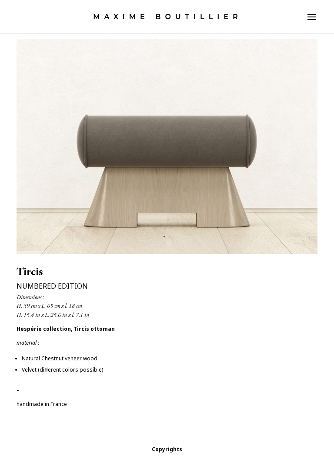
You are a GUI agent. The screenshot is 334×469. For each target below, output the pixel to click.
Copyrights (167, 449)
